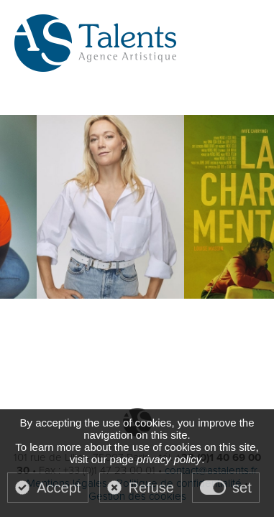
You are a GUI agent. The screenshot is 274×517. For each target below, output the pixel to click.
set (242, 487)
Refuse (151, 487)
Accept (59, 487)
